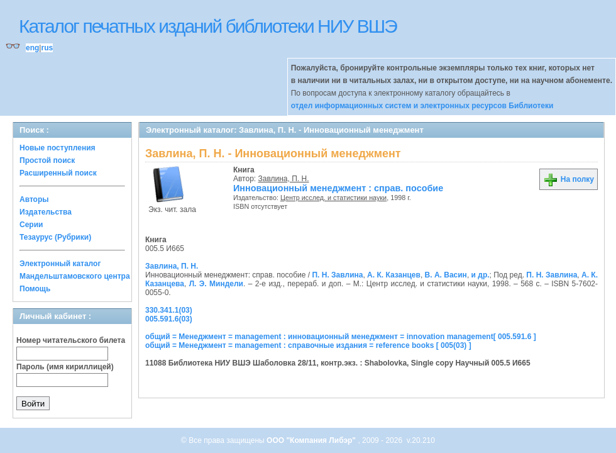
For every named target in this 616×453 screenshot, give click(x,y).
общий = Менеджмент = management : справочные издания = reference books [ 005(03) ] (308, 345)
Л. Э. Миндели (216, 283)
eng (32, 47)
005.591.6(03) (168, 319)
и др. (480, 275)
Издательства (45, 212)
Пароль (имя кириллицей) (65, 366)
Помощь (34, 288)
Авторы (34, 199)
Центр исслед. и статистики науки (333, 197)
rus (47, 47)
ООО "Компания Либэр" (312, 440)
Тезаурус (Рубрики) (55, 237)
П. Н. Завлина (337, 275)
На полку (568, 179)
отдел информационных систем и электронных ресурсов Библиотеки (422, 105)
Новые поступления (57, 147)
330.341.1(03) (168, 310)
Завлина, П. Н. (283, 178)
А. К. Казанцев (394, 275)
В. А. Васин (446, 275)
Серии (31, 224)
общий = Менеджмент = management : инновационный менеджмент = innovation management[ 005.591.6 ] (340, 336)
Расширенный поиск (58, 173)
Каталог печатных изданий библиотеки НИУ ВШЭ (208, 26)
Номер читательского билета (70, 340)
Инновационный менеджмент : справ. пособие (338, 188)
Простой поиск (47, 160)
